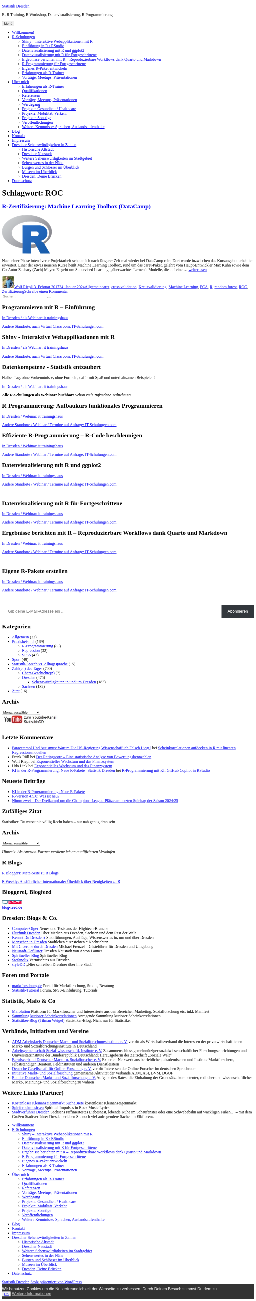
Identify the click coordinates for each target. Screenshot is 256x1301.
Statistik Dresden (16, 6)
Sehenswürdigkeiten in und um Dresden (64, 682)
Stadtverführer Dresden (31, 1112)
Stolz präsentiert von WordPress (56, 1282)
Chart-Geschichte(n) (38, 673)
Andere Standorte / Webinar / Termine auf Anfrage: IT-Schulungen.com (59, 425)
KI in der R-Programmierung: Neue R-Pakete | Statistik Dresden (63, 770)
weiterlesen (197, 269)
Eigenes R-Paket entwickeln (44, 68)
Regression (31, 650)
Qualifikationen (34, 91)
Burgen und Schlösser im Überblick (50, 167)
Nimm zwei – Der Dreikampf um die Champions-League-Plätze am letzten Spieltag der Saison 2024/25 (95, 800)
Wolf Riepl (23, 287)
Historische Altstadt (38, 149)
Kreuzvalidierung (152, 287)
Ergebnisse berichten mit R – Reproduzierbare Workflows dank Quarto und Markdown (91, 59)
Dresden (28, 677)
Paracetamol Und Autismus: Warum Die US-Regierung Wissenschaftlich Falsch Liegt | (81, 748)
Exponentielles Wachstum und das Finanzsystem (75, 761)
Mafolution (21, 1011)
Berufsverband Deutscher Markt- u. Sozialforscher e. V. (56, 1059)
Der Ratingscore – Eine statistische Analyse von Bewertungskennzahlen (93, 757)
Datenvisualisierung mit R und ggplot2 (53, 50)
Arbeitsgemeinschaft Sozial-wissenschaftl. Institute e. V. (57, 1050)
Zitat (16, 691)
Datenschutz (22, 181)
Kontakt (18, 136)
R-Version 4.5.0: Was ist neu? (36, 796)
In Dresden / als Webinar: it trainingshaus (35, 318)
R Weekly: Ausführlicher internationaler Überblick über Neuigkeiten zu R (61, 881)
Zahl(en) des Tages (27, 668)
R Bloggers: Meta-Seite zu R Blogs (30, 873)
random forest (225, 287)
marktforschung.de (27, 986)
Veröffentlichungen (37, 122)
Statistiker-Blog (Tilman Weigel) (38, 1020)
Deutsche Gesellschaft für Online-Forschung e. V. (52, 1068)
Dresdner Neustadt (37, 154)
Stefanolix (20, 960)
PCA (204, 287)
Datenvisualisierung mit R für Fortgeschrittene (59, 55)
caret (105, 287)
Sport (16, 659)
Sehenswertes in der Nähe (43, 163)
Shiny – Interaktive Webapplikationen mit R (57, 41)
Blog (16, 131)
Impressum (21, 140)
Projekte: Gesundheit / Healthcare (49, 109)
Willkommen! (23, 32)
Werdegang (31, 104)
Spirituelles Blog (25, 955)
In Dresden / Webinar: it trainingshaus (32, 416)
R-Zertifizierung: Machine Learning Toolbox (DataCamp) (76, 206)
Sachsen (28, 686)
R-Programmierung (37, 646)
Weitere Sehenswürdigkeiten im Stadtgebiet (57, 158)
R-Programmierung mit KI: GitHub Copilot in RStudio (166, 770)
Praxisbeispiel (23, 641)
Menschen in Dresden (29, 942)
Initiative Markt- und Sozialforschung (42, 1073)
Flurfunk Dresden (26, 933)
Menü (8, 23)
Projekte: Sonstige (36, 118)
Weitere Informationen (31, 1294)
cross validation (123, 287)
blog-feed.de (12, 907)
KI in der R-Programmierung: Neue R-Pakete (48, 791)
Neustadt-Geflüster (27, 951)
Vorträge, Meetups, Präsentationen (49, 77)
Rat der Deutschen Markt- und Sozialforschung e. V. (54, 1077)
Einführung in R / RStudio (43, 46)
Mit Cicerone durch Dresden (35, 946)
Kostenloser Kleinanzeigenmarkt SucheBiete (48, 1103)
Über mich (20, 82)
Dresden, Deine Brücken (42, 176)
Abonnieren (238, 611)
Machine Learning (183, 287)
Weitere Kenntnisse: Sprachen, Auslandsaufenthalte (63, 127)
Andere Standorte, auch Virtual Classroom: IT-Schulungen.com (53, 326)
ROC (243, 287)
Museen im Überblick (39, 172)
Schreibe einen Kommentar (46, 291)
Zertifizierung (13, 291)
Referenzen (31, 95)
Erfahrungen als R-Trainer (43, 73)
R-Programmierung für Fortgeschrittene (54, 64)
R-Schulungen (23, 37)
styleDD (18, 964)
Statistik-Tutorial (25, 990)
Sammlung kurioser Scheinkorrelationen (44, 1016)
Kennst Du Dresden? (28, 937)
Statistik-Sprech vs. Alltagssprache (40, 664)
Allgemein (93, 287)
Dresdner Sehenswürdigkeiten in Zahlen (44, 145)
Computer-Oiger (25, 928)
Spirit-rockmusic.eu (28, 1107)
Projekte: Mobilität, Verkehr (44, 113)
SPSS (26, 655)
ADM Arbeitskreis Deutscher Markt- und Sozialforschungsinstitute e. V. (70, 1042)
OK (6, 1294)
